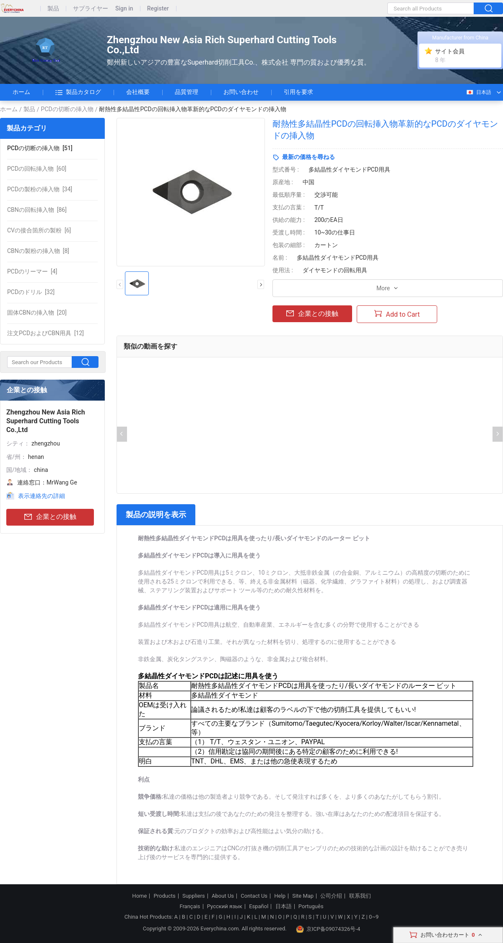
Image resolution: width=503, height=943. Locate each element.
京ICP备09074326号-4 (328, 929)
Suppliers (193, 896)
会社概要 (138, 92)
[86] (37, 209)
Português (311, 906)
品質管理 (186, 92)
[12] (45, 333)
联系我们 (360, 896)
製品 (53, 8)
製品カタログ (78, 92)
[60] (36, 168)
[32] (30, 292)
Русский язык (224, 906)
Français (189, 906)
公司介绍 (331, 896)
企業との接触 (50, 517)
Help (279, 896)
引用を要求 (298, 92)
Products (165, 896)
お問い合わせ (241, 92)
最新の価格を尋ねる (308, 157)
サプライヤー (90, 8)
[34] (39, 189)
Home (139, 896)
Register (158, 8)
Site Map (303, 896)
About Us (223, 896)
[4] (32, 271)
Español (258, 906)
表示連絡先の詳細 (41, 495)
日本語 (478, 92)
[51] (40, 148)
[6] (39, 230)
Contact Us (254, 896)
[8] (38, 250)
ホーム (21, 92)
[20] (37, 312)
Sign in (124, 8)
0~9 (374, 917)
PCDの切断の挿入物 (67, 109)
